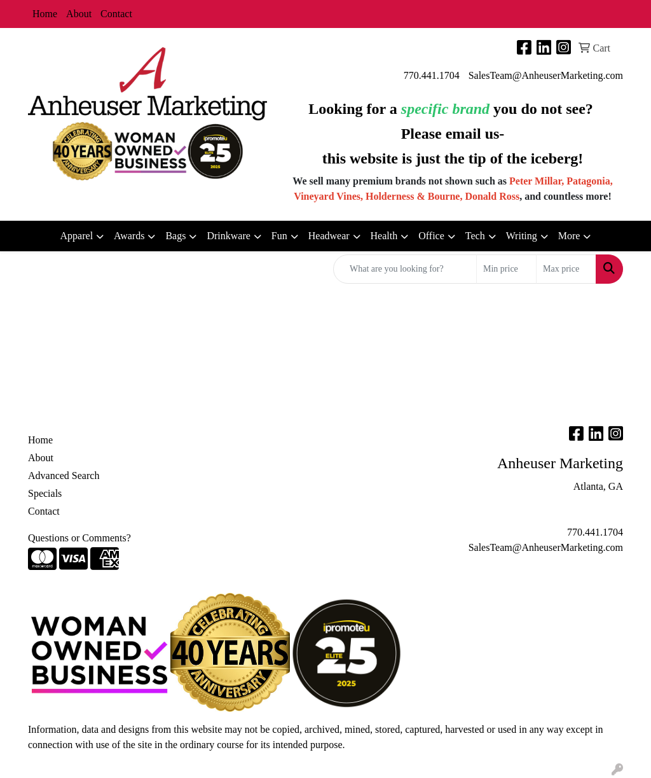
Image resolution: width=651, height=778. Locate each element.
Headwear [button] (329, 235)
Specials (45, 493)
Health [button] (384, 235)
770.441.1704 (432, 75)
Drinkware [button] (228, 235)
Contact (116, 13)
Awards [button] (129, 235)
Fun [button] (279, 235)
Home (44, 13)
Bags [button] (175, 235)
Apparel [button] (76, 235)
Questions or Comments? (79, 537)
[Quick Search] (405, 269)
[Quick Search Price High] (566, 269)
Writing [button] (521, 235)
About (79, 13)
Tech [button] (475, 235)
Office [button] (431, 235)
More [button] (569, 235)
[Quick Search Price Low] (506, 269)
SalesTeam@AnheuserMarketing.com (546, 75)
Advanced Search (63, 475)
